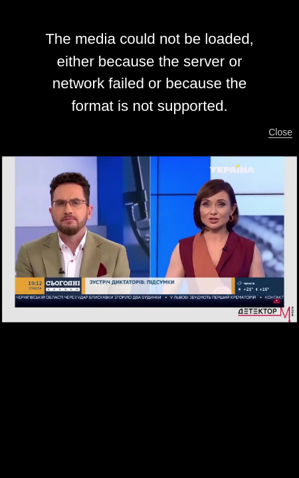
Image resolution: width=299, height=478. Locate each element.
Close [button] (280, 132)
